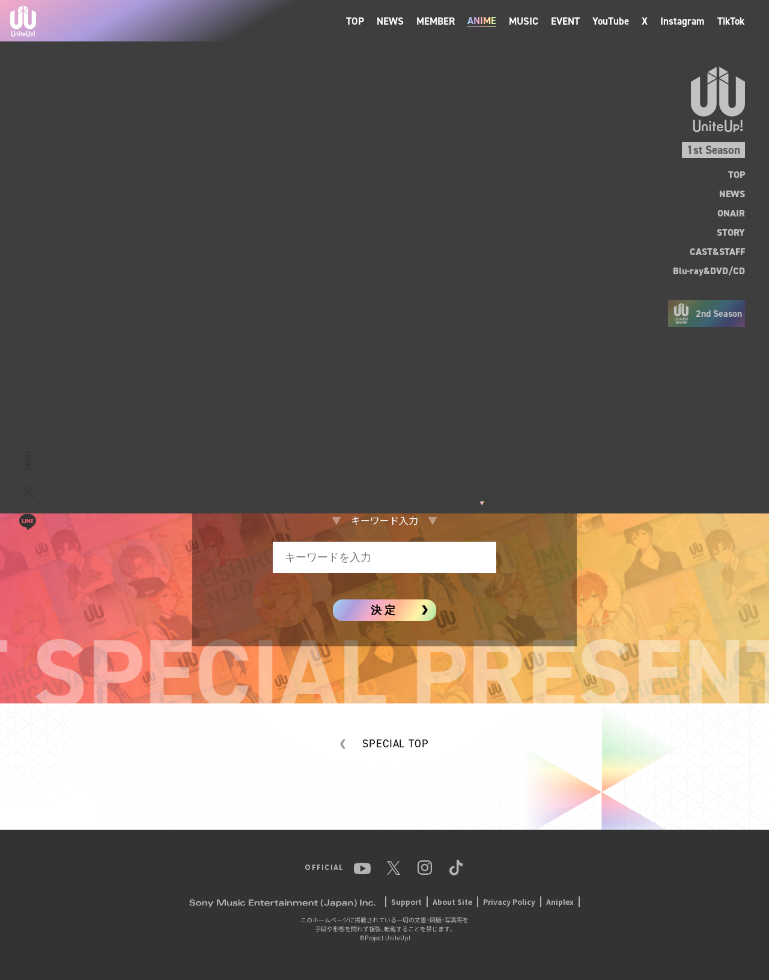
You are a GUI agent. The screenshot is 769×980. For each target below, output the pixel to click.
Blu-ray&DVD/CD (709, 271)
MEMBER (435, 21)
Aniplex (560, 901)
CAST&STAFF (717, 251)
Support (406, 901)
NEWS (390, 21)
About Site (452, 901)
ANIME (481, 21)
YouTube (610, 21)
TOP (355, 21)
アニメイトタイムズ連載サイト (384, 441)
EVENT (565, 21)
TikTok (731, 21)
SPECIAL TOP (395, 744)
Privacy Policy (509, 901)
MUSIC (523, 21)
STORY (731, 232)
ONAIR (731, 213)
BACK (41, 183)
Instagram (682, 21)
